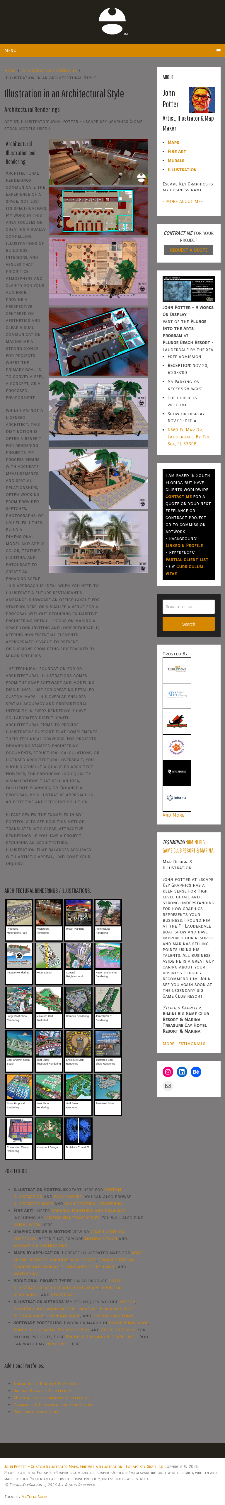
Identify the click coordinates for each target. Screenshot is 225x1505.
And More (173, 815)
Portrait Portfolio (35, 1411)
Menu (10, 50)
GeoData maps (28, 1315)
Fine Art (177, 151)
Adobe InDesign (118, 1329)
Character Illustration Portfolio (52, 1404)
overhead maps (63, 1315)
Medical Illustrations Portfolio (51, 1397)
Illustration (182, 169)
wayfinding (25, 1273)
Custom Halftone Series (72, 1217)
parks (109, 1266)
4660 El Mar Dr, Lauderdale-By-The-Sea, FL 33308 (190, 437)
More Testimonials (184, 1043)
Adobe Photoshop (128, 1322)
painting (87, 1308)
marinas (59, 1259)
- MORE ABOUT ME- (183, 201)
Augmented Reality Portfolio (47, 1383)
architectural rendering (93, 1203)
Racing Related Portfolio (42, 1390)
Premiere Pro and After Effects (102, 1336)
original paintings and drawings (88, 1210)
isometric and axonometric (44, 1308)
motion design (101, 1238)
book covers (68, 1196)
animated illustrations (40, 1245)
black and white (118, 1308)
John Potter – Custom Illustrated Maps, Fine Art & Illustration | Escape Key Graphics (83, 1466)
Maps (173, 142)
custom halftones (113, 1315)
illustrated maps (33, 1203)
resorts (39, 1259)
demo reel (57, 1343)
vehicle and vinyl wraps (72, 1287)
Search (188, 624)
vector (127, 1301)
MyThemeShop (34, 1496)
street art (63, 1294)
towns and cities (81, 1266)
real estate (83, 1259)
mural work (27, 1224)
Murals (176, 160)
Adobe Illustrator (34, 1329)
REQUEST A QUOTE (188, 250)
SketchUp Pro (73, 1329)
